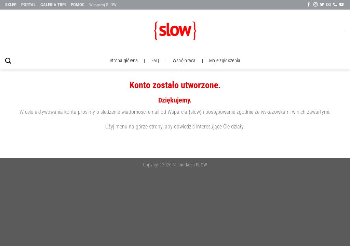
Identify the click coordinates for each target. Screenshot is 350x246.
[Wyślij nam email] (328, 4)
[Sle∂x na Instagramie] (315, 4)
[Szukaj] (8, 61)
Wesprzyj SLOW (103, 4)
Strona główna (124, 61)
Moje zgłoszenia (224, 61)
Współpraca (184, 61)
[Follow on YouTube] (341, 4)
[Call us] (335, 4)
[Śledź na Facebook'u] (309, 4)
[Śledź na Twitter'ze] (322, 4)
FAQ (155, 61)
